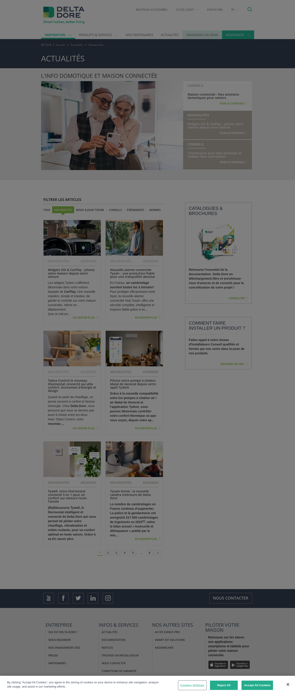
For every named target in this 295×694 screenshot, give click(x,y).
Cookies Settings (192, 686)
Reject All (223, 686)
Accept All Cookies (257, 686)
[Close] (288, 685)
